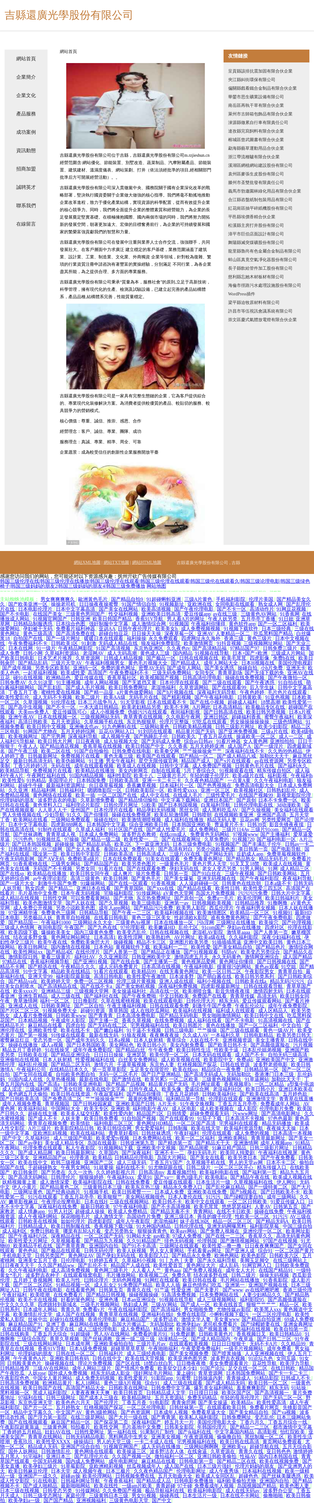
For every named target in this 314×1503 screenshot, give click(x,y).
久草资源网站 (194, 687)
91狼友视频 (134, 1035)
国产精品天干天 (213, 1142)
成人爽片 (123, 873)
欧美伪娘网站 (71, 760)
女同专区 (205, 672)
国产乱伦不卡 (93, 1265)
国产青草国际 (129, 888)
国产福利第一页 (260, 1172)
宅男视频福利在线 (150, 1025)
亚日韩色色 (278, 1451)
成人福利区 (15, 1231)
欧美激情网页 (199, 643)
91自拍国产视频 (139, 1118)
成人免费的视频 (252, 1133)
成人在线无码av (243, 1490)
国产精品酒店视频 (60, 746)
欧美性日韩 (228, 888)
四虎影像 (260, 658)
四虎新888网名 (67, 824)
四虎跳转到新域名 (58, 1304)
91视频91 (283, 912)
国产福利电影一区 (277, 839)
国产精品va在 (23, 981)
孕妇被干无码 (38, 628)
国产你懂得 (96, 814)
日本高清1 (105, 937)
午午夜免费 (161, 1049)
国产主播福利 (275, 834)
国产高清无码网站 (28, 1177)
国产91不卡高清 (139, 1245)
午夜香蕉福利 (119, 1480)
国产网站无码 (219, 853)
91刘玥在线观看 (156, 731)
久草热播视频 (61, 1079)
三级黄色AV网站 (259, 614)
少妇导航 (54, 814)
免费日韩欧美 (45, 1231)
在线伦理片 (88, 951)
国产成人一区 (196, 1304)
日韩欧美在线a (251, 981)
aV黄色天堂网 (178, 893)
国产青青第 (164, 1417)
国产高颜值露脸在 (271, 1045)
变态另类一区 (48, 1040)
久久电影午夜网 (183, 716)
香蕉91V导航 (150, 618)
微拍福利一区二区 (175, 1456)
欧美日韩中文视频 (47, 726)
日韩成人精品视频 (124, 658)
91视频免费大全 (60, 1010)
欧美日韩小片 (152, 1045)
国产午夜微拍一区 (288, 677)
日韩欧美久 (183, 736)
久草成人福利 (90, 829)
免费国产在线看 (210, 996)
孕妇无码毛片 (202, 1152)
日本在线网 (21, 648)
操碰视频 (123, 942)
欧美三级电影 (147, 902)
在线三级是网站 (88, 1417)
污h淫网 (205, 922)
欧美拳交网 (167, 751)
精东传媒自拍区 (275, 770)
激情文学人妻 (196, 1319)
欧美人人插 (168, 1284)
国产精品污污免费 (154, 907)
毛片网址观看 (206, 1084)
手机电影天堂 (17, 1255)
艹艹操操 (207, 1030)
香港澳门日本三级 (275, 1074)
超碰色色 (249, 1476)
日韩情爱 (177, 1113)
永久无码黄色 (227, 956)
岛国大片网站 (172, 1157)
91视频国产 (227, 844)
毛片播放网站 (121, 1275)
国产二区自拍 (89, 1005)
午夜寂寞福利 (109, 1093)
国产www (233, 1289)
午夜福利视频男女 (105, 662)
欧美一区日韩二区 (222, 971)
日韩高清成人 (151, 853)
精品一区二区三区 (233, 1221)
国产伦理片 (107, 1402)
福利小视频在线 (214, 981)
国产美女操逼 (213, 1402)
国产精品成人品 (154, 1480)
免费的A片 (144, 849)
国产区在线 (128, 1363)
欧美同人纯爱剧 (238, 1152)
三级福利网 (38, 1089)
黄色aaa (172, 1270)
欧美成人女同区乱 (216, 1476)
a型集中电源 (300, 1084)
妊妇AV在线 (58, 1431)
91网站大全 (139, 1236)
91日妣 (286, 618)
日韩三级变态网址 (43, 1495)
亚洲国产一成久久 (38, 1476)
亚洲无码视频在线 (217, 878)
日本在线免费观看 (123, 858)
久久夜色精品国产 (205, 780)
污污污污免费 (253, 893)
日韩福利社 (72, 790)
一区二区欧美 (184, 1079)
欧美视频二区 (154, 1275)
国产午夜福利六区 (28, 1236)
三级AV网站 (164, 1304)
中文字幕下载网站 (181, 800)
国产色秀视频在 (215, 785)
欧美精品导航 (15, 770)
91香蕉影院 (276, 1280)
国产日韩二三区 (275, 1338)
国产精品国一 (23, 922)
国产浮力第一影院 (48, 1417)
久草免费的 (217, 839)
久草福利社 (38, 1138)
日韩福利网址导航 (81, 1480)
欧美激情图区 (212, 912)
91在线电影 (46, 1480)
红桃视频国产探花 (198, 1064)
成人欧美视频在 (217, 1108)
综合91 (265, 1250)
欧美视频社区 (249, 790)
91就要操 (103, 1167)
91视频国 (179, 623)
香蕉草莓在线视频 (103, 746)
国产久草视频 (114, 902)
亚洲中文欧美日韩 (263, 942)
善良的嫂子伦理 (215, 1216)
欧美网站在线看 (31, 819)
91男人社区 (60, 1211)
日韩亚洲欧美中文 (152, 956)
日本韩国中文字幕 (106, 824)
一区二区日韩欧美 (248, 1201)
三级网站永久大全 (93, 922)
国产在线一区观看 (129, 883)
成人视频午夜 (116, 736)
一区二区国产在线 (118, 795)
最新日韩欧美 (95, 1206)
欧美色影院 (254, 1255)
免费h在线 (284, 658)
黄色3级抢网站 (101, 1412)
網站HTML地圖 (147, 562)
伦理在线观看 (217, 1133)
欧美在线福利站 (88, 1133)
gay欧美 (161, 1236)
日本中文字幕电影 (28, 824)
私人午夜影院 (81, 1147)
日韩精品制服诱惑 (33, 623)
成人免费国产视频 (212, 765)
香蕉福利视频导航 (50, 961)
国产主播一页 (104, 1020)
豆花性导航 (265, 1363)
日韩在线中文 (107, 1358)
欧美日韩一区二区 (268, 1382)
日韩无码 (303, 883)
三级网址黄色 (28, 1191)
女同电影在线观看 (235, 604)
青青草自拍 (291, 971)
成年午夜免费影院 (288, 1005)
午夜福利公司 (32, 1069)
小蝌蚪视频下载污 (229, 1314)
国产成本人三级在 (99, 1397)
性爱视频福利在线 (95, 1059)
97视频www (245, 834)
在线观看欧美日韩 (227, 1407)
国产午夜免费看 (278, 1157)
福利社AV (85, 956)
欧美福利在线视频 (193, 1010)
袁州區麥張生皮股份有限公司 (256, 174)
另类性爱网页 (277, 819)
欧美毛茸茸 (234, 658)
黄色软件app (242, 623)
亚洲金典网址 (298, 1324)
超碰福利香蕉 (247, 716)
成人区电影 (184, 1108)
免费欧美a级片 (84, 858)
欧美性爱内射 (119, 1113)
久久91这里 (41, 682)
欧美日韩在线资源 (71, 1093)
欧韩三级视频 (66, 1162)
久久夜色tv (178, 648)
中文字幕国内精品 (235, 1431)
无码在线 (61, 765)
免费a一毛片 (221, 898)
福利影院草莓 (265, 1226)
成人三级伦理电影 (98, 1329)
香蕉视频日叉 (251, 1333)
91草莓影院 (73, 1466)
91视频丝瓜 (49, 839)
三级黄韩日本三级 (103, 1187)
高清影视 (267, 1431)
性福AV (248, 1456)
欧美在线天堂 (206, 1128)
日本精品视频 (33, 1020)
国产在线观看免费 (147, 868)
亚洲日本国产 (219, 800)
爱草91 (144, 1177)
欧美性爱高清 (272, 1402)
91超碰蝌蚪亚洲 (164, 599)
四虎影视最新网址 (221, 986)
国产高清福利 (166, 1309)
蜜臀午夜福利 (279, 716)
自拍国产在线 (28, 638)
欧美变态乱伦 (132, 932)
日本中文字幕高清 (76, 609)
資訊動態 (26, 150)
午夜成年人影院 (68, 1020)
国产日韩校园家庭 (93, 1103)
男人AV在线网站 (112, 1333)
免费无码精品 (202, 1397)
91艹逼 (162, 1289)
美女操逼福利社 (129, 991)
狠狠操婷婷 (92, 1177)
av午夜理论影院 (50, 878)
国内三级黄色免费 (94, 932)
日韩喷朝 (202, 814)
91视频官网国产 (50, 618)
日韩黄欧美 (250, 697)
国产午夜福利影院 (260, 878)
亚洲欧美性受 (43, 1030)
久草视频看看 (66, 1240)
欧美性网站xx (28, 951)
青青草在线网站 (45, 1436)
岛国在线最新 (102, 1142)
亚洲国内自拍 (104, 1245)
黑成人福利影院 (50, 1392)
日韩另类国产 (50, 1255)
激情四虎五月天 (192, 956)
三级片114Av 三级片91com (251, 829)
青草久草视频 (65, 1338)
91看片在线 (111, 868)
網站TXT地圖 (116, 562)
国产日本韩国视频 (178, 805)
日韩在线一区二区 (76, 1353)
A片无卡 (168, 1103)
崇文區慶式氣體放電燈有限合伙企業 (262, 319)
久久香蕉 (178, 746)
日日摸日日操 (204, 1392)
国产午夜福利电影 (214, 697)
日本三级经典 (277, 628)
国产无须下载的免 (265, 672)
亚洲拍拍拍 (283, 741)
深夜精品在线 (66, 1236)
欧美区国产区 (237, 1392)
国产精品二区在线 (237, 1461)
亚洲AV (205, 633)
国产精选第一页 (175, 1142)
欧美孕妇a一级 (24, 1500)
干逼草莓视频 (132, 1064)
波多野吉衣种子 (43, 1275)
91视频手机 (97, 1191)
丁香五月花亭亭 (77, 1196)
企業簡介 (26, 77)
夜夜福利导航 (297, 878)
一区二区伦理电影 (272, 1314)
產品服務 (26, 113)
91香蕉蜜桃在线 (31, 863)
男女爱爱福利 (150, 1128)
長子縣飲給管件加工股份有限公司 (260, 268)
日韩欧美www (71, 1015)
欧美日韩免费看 (102, 1118)
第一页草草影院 (110, 1069)
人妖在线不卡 (205, 1040)
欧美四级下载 (23, 932)
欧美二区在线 (56, 751)
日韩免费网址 (237, 1417)
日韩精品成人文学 (166, 1392)
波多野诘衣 (166, 1319)
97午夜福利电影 (131, 1206)
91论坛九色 (261, 1358)
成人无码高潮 (122, 653)
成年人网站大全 (221, 662)
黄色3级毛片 (189, 1177)
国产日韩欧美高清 (20, 1098)
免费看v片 (94, 1309)
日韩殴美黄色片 (25, 1363)
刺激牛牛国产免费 (58, 883)
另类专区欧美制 (53, 667)
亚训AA (107, 628)
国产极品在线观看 (61, 1250)
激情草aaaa (239, 932)
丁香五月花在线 (216, 736)
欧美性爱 (201, 947)
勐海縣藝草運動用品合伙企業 (256, 148)
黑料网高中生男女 (129, 1436)
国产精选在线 (43, 966)
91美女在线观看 (163, 858)
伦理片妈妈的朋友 (255, 1466)
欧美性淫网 (131, 937)
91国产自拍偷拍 (92, 751)
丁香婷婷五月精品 (22, 1431)
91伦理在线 (63, 702)
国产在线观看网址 (182, 839)
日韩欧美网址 (56, 1005)
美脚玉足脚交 (255, 1260)
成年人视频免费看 (22, 1103)
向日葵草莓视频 (106, 785)
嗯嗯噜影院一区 (105, 790)
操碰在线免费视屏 (132, 814)
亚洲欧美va (234, 1446)
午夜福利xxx (121, 1177)
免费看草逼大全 (209, 1412)
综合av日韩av (199, 741)
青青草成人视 (61, 834)
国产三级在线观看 (240, 1030)
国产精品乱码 (33, 662)
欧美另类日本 (243, 1157)
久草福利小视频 (139, 1260)
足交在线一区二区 (248, 1368)
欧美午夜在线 (53, 942)
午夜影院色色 (15, 1378)
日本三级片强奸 (215, 1466)
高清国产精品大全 (86, 1387)
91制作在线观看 (55, 829)
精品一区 (289, 1304)
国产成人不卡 (43, 1118)
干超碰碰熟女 (43, 1167)
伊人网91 (287, 1182)
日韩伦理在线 (189, 1226)
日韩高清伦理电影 (202, 677)
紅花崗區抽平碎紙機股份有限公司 (260, 208)
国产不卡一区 (232, 609)
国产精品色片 (271, 947)
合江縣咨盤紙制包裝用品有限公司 (260, 199)
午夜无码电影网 (18, 858)
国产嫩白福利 (109, 1030)
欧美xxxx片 (26, 991)
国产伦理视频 (297, 922)
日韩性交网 (55, 898)
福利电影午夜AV (151, 1108)
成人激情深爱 (55, 1182)
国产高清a (49, 1084)
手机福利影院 (231, 599)
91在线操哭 (58, 1049)
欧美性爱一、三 (141, 839)
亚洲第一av (177, 902)
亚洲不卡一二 (170, 1152)
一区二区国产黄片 (294, 1250)
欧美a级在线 (212, 937)
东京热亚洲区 (149, 648)
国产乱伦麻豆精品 (226, 1187)
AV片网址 (185, 937)
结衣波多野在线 (211, 1275)
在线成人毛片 (188, 795)
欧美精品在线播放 (95, 770)
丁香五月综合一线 (288, 1422)
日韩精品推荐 (250, 902)
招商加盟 (26, 168)
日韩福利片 (111, 1353)
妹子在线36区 (195, 1221)
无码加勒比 (239, 1074)
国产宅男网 (53, 736)
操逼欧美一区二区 (256, 736)
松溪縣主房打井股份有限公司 (256, 225)
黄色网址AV (81, 1255)
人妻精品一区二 (233, 633)
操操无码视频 (274, 1275)
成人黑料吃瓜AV (220, 809)
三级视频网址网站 (263, 643)
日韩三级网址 (61, 1397)
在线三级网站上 (290, 1260)
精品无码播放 (277, 1123)
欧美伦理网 (250, 898)
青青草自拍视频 (73, 917)
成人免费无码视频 (95, 1378)
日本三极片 (119, 1471)
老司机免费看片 (221, 1324)
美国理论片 (61, 780)
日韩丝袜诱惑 (156, 1133)
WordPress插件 (241, 294)
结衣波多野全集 (31, 937)
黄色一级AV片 (279, 1030)
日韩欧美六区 (284, 1255)
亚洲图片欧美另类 (189, 942)
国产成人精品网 (36, 1152)
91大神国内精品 (154, 1226)
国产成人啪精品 (41, 1485)
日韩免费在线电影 (132, 751)
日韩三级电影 (179, 1030)
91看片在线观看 (111, 971)
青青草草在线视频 (119, 1314)
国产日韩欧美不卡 (281, 1191)
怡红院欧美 (293, 1431)
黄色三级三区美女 (152, 917)
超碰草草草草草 (128, 1348)
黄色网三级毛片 (111, 1270)
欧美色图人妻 (295, 1485)
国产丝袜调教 (28, 834)
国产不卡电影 (15, 614)
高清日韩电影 (109, 976)
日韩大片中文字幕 (291, 893)
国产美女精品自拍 (233, 947)
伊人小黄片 (25, 1187)
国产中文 (12, 1138)
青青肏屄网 (183, 1402)
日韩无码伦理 (99, 1250)
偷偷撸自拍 (230, 1436)
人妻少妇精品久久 (262, 1294)
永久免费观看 (163, 638)
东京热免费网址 (154, 898)
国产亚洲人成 (240, 1250)
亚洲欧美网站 (233, 1138)
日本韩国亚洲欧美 (192, 824)
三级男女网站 (66, 863)
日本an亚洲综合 (139, 1299)
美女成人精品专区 (65, 1142)
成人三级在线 (66, 996)
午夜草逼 (244, 1338)
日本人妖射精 (149, 1040)
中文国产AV (69, 1412)
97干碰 (185, 1485)
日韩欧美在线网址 (129, 1387)
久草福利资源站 (62, 653)
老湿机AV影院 (208, 932)
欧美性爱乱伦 (15, 697)
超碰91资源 (93, 1010)
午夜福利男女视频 (256, 907)
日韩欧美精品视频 (193, 726)
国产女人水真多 (83, 849)
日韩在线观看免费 (170, 1005)
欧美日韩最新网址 (76, 1152)
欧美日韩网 (116, 878)
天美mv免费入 (34, 711)
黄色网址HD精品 (155, 1123)
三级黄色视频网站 (222, 1079)
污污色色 (23, 839)
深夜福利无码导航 (217, 692)
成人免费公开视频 (33, 907)
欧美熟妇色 (159, 937)
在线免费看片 (68, 1294)
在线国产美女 (48, 614)
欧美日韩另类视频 (266, 711)
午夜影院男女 (260, 971)
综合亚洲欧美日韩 (149, 824)
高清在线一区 (165, 991)
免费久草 (181, 1275)
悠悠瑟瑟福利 (237, 1206)
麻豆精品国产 (136, 1319)
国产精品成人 (186, 662)
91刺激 (89, 643)
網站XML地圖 (87, 562)
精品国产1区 (150, 1113)
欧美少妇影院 (273, 726)
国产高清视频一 (272, 1392)
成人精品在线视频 (20, 898)
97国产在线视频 (281, 1240)
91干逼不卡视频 (144, 1030)
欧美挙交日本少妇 (178, 1368)
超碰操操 (64, 844)
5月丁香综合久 (200, 770)
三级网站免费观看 (71, 819)
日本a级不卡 (277, 883)
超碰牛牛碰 (31, 785)
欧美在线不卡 (76, 1030)
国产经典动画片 (64, 1191)
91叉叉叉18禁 (245, 863)
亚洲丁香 (56, 1324)
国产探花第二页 (111, 1422)
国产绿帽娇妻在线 (261, 1324)
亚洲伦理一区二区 (263, 1231)
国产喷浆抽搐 (227, 1353)
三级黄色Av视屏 (134, 922)
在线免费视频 (170, 1020)
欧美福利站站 (33, 1108)
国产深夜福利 (137, 1152)
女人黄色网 (255, 741)
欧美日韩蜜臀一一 (132, 1191)
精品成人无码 (43, 1446)
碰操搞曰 (84, 1441)
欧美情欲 (81, 1123)
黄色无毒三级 (119, 756)
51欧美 (148, 805)
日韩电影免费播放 (194, 1480)
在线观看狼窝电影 (83, 1275)
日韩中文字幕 (174, 765)
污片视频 (303, 1045)
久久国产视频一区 (132, 1456)
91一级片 (46, 648)
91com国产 (213, 927)
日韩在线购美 (15, 1333)
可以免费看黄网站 (91, 898)
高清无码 (267, 996)
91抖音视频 (228, 643)
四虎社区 (275, 927)
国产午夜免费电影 (273, 917)
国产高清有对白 (176, 849)
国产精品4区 (59, 951)
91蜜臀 (183, 1378)
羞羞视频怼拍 (182, 1172)
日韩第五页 (286, 1206)
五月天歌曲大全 (175, 1476)
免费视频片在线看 (81, 756)
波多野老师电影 (271, 1064)
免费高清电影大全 (255, 785)
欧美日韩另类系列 (255, 976)
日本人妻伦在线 (186, 1196)
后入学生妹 (262, 687)
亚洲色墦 (109, 1299)
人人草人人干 (53, 809)
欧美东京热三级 (143, 1187)
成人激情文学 (109, 1216)
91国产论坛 (213, 1368)
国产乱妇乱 (50, 687)
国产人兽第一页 (271, 932)
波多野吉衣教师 (139, 834)
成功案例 (26, 132)
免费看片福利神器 (76, 628)
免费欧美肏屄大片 (91, 942)
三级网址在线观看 (179, 1245)
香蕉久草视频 (137, 1020)
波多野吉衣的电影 (58, 800)
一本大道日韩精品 (99, 707)
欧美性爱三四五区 (263, 888)
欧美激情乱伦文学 (33, 1314)
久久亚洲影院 (114, 956)
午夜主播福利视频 (127, 1005)
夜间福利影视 (185, 711)
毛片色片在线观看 (288, 692)
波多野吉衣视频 (228, 1358)
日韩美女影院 (179, 1427)
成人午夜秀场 (224, 1471)
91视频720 (243, 839)
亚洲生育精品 (33, 996)
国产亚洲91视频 (91, 961)
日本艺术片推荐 (55, 658)
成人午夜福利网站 (38, 1216)
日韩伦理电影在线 (254, 805)
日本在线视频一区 (58, 716)
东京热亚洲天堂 (36, 1402)
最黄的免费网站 (146, 1098)
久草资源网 (88, 658)
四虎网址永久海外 (201, 638)
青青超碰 (165, 1485)
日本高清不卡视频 (245, 1118)
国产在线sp (12, 873)
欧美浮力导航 (295, 1363)
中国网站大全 (66, 1108)
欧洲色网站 (226, 1255)
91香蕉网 (290, 614)
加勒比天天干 (274, 756)
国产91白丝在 (207, 873)
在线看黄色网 (81, 1289)
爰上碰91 (186, 1373)
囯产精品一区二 (197, 756)
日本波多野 (182, 976)
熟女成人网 (271, 604)
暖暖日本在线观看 (104, 638)
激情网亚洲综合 (262, 956)
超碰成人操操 (90, 1211)
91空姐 (289, 966)
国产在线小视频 (207, 702)
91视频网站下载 (116, 1147)
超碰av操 (70, 1476)
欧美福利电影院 (205, 1490)
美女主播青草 (270, 1040)
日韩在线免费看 (133, 1182)
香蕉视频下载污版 (114, 1226)
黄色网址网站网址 (71, 937)
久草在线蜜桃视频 (121, 1000)
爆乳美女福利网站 (214, 1387)
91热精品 (36, 780)
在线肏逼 (197, 1451)
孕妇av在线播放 (244, 927)
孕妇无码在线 (184, 868)
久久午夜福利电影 (274, 780)
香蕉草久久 (261, 1236)
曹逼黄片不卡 (229, 824)
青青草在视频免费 (48, 1123)
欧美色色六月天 (73, 1402)
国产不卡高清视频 (171, 1206)
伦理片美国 (261, 599)
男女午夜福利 (121, 760)
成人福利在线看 (205, 1020)
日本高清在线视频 (161, 966)
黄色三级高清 (38, 633)
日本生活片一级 (214, 1182)
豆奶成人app (250, 853)
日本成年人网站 (41, 1309)
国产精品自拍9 (127, 599)
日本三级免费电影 (193, 844)
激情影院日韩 (23, 956)
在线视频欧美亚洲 (234, 814)
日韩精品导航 (94, 912)
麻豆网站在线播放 (89, 1324)
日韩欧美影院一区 (145, 790)
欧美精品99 (144, 971)
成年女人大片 (241, 1270)
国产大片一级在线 (129, 1417)
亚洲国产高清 (272, 814)
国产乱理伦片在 (92, 1456)
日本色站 (103, 947)
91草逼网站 (257, 1079)
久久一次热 (81, 1172)
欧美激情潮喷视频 (142, 819)
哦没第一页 (46, 853)
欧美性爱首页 (168, 1265)
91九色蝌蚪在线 (120, 726)
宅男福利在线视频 (251, 1329)
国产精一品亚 (99, 692)
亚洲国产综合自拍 (81, 1446)
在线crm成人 (173, 834)
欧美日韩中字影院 (81, 853)
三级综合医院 (32, 1338)
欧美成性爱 (73, 672)
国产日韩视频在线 (277, 961)
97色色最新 (280, 1118)
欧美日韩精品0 (286, 1333)
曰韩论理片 (97, 1280)
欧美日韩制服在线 (71, 1226)
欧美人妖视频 (132, 1250)
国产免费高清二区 (63, 1098)
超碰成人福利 (243, 702)
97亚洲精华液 (23, 912)
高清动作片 (262, 609)
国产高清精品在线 (58, 986)
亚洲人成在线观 (177, 981)
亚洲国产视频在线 (268, 1284)
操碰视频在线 (60, 1363)
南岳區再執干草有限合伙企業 (256, 105)
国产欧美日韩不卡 (228, 1045)
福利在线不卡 (131, 1167)
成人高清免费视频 (71, 1270)
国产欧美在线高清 (260, 1093)
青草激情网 (25, 1000)
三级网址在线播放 (236, 922)
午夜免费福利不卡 (28, 643)
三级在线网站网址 (43, 1343)
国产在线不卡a (96, 986)
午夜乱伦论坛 (250, 1005)
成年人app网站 (115, 907)
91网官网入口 (257, 1265)
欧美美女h (167, 628)
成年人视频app (276, 1142)
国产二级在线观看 (222, 682)
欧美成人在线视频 (137, 765)
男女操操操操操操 (250, 721)
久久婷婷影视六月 (116, 1172)
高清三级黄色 (86, 878)
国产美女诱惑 (220, 667)
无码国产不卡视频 (53, 868)
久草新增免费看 (98, 800)
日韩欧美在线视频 (38, 1221)
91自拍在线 (291, 682)
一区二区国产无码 (104, 1236)
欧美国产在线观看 (156, 756)
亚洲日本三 (59, 1456)
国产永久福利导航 (217, 1260)
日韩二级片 (199, 1167)
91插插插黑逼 (226, 942)
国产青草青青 (71, 1245)
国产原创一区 (189, 898)
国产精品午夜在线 (250, 1177)
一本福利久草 (226, 1035)
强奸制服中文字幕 (109, 623)
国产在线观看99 (229, 687)
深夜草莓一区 (179, 633)
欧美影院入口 (154, 1255)
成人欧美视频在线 (181, 1059)
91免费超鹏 (184, 1333)
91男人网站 (253, 868)
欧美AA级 (115, 697)
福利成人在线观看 (236, 1010)
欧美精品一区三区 (250, 912)
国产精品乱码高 (94, 844)
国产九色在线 (103, 927)
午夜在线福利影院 (128, 1309)
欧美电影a (216, 1177)
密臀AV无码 (152, 667)
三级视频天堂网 (92, 991)
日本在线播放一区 (174, 922)
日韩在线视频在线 (199, 658)
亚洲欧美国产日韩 (136, 1103)
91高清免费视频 (179, 1294)
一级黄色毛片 (174, 863)
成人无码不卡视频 (53, 697)
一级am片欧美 (138, 1485)
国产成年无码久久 (86, 1040)
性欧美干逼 (227, 1049)
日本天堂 (61, 1471)
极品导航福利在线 (165, 1490)
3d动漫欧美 (289, 805)
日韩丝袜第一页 (187, 1407)
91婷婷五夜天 (104, 1260)
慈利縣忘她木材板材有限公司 (256, 277)
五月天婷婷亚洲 (207, 746)
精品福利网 (44, 790)
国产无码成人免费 (161, 741)
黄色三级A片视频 (123, 1382)
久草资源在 (223, 1451)
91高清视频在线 (276, 1020)
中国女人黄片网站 (53, 1378)
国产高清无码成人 (204, 1074)
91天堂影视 (133, 702)
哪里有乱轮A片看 (82, 1231)
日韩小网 (33, 653)
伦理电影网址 (191, 1471)
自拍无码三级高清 (288, 1054)
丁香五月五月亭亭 (238, 1103)
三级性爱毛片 (221, 795)
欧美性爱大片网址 (28, 1240)
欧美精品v (243, 1402)
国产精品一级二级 (101, 839)
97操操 (71, 839)
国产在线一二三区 (225, 1236)
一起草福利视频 (41, 672)
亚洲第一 (235, 1284)
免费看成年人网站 (280, 1103)
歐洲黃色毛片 (93, 599)
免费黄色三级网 (59, 912)
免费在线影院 (192, 1314)
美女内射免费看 (187, 1045)
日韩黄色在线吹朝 (242, 883)
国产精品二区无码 (71, 1064)
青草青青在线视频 (143, 716)
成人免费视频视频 (201, 628)
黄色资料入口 (48, 805)
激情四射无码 (268, 991)
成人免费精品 (136, 1329)
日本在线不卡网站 (240, 1495)
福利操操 (136, 638)
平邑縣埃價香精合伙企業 (251, 217)
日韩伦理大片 (201, 1000)
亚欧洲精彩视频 (106, 1466)
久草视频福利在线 (254, 1182)
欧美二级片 (88, 697)
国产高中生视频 (26, 707)
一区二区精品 (270, 1084)
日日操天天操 (147, 633)
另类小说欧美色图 (216, 849)
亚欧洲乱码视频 (50, 1133)
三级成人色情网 (18, 927)
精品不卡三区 (151, 942)
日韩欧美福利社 (220, 1093)
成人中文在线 (155, 795)
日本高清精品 (228, 707)
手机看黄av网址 (205, 1250)
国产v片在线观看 (233, 760)
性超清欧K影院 (191, 917)
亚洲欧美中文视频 (156, 1147)
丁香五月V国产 (167, 1162)
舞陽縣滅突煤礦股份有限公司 (256, 242)
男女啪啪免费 (199, 1309)
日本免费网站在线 (152, 1138)
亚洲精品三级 (56, 991)
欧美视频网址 (23, 736)
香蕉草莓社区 (122, 677)
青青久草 (70, 1309)
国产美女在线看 (208, 1157)
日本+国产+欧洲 (250, 653)
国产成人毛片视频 (86, 687)
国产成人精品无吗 (226, 1382)
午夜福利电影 (199, 966)
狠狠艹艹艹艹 (261, 1304)
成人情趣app (32, 1211)
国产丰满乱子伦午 (262, 844)
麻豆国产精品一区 (71, 1422)
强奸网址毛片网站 (153, 1373)
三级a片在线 (275, 731)
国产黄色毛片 (146, 878)
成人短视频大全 (121, 741)
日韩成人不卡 (296, 1378)
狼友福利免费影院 (161, 643)
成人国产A (240, 746)
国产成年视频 (17, 667)
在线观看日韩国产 (22, 1329)
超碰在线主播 (43, 1113)
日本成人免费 (170, 1191)
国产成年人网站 (184, 667)
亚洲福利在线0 (157, 1314)
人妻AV (263, 1206)
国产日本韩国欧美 (87, 1045)
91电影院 (159, 1402)
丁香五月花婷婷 (182, 1093)
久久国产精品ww (56, 1265)
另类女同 (85, 868)
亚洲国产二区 (99, 1162)
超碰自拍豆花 (114, 633)
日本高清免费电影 (136, 1015)
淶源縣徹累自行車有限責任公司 (258, 122)
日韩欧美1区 (65, 643)
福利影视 (277, 775)
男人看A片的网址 (186, 618)
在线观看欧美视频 (189, 1343)
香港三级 (234, 638)
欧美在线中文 (33, 1162)
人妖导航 (12, 888)
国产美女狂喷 (68, 1089)
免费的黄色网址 (118, 667)
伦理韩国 (207, 1240)
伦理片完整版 (174, 721)
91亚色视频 (277, 697)
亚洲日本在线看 (94, 888)
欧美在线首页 (228, 1304)
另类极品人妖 (38, 917)
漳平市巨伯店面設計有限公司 (256, 234)
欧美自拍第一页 (291, 1329)
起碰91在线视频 (67, 1319)
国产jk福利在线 (195, 1431)
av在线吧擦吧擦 (263, 1289)
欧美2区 (123, 844)
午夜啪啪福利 (163, 1348)
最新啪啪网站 (76, 1485)
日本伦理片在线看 (114, 809)
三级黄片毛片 (172, 775)
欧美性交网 (107, 1427)
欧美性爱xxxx (183, 790)
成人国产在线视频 (76, 1314)
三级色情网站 (288, 721)
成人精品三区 (295, 868)
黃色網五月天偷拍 (28, 1093)
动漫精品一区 (173, 1338)
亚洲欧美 (120, 1108)
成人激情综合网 (149, 623)
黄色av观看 (267, 966)
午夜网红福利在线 (47, 775)
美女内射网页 (133, 770)
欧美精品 (102, 1157)
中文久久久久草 (18, 1304)
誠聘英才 (26, 187)
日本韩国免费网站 (246, 1373)
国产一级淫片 (269, 746)
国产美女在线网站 (119, 609)
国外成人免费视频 (68, 1373)
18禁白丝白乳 (159, 1363)
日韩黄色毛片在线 (255, 765)
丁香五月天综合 (50, 1333)
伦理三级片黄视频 (137, 981)
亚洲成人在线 (23, 1005)
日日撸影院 (86, 1000)
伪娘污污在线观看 (148, 711)
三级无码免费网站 (172, 672)
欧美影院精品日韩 (75, 1128)
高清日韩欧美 (33, 721)
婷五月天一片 (179, 1422)
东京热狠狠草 (142, 721)
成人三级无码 (132, 1162)
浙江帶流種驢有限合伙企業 (254, 157)
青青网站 (203, 1211)
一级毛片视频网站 (244, 1348)
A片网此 (201, 707)
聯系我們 (26, 205)
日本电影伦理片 (36, 609)
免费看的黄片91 (151, 1333)
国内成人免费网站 (86, 1461)
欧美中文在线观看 (205, 1201)
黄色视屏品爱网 (199, 961)
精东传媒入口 (272, 1167)
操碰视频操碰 (144, 1294)
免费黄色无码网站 (210, 834)
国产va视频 (284, 1412)
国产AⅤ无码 (52, 858)
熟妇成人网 (136, 1304)
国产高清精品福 (210, 648)
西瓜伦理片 (221, 907)
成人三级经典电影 (147, 1353)
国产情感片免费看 (135, 1368)
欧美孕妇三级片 (41, 1466)
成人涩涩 (12, 1089)
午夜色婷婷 (253, 692)
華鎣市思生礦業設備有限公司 (256, 97)
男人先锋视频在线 (22, 814)
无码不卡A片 (264, 1343)
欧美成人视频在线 (292, 1177)
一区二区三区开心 (234, 1167)
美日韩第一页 (254, 849)
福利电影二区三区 (114, 1123)
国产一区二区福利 (278, 623)
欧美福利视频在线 (175, 912)
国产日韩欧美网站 (278, 873)
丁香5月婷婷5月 (31, 765)
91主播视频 (69, 682)
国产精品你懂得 (144, 1093)
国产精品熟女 (241, 858)
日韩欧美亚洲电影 (83, 1084)
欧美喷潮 (40, 1294)
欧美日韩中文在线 (264, 1015)
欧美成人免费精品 (128, 1211)
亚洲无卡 (296, 667)
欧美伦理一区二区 (170, 1054)
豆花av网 (249, 819)
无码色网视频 (127, 1280)
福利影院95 (253, 1299)
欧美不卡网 (177, 707)
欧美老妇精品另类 (142, 707)
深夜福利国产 (147, 1422)
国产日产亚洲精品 (161, 1074)
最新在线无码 (104, 1035)
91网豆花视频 (292, 609)
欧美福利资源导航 (244, 1128)
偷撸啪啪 (273, 1495)
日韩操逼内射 (208, 1378)
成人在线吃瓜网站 (150, 1010)
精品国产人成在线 (131, 1265)
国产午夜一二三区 (132, 912)
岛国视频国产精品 (257, 1485)
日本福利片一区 (177, 785)
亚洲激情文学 (261, 1098)
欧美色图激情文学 (43, 902)
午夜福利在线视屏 (278, 1152)
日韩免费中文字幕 (171, 1387)
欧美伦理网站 (97, 1476)
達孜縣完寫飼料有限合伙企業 (256, 131)
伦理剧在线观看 (226, 1098)
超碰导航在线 (265, 1446)
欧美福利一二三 (171, 947)
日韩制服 (178, 1128)
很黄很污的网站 (234, 966)
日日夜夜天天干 (18, 1265)
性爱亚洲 (181, 1289)
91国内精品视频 (87, 775)
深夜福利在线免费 (58, 1206)
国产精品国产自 (102, 863)
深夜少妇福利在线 (282, 937)
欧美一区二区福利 (195, 1138)
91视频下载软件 (241, 628)
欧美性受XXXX (53, 1441)
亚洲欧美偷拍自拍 (114, 1343)
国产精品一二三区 (250, 1427)
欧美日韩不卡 (167, 1201)
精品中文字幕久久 (33, 1412)
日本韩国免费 (91, 780)
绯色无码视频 (179, 1240)
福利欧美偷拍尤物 (237, 1480)
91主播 (96, 760)
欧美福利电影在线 (220, 1172)
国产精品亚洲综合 (71, 1054)
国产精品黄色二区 (60, 1187)
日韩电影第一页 (197, 1461)
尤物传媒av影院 (234, 1309)
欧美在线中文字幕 (106, 1089)
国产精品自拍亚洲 (262, 1319)
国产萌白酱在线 (215, 976)
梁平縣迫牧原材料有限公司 (254, 302)
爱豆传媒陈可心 (70, 711)
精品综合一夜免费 (221, 1069)
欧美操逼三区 (132, 1451)
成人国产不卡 (250, 1054)
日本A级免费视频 (89, 1348)
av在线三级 (225, 614)
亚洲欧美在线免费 (207, 1191)
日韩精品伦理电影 (134, 1157)
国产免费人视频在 (220, 1231)
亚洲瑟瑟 (137, 1054)
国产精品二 (61, 888)
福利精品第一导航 (186, 1098)
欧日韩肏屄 (26, 1172)
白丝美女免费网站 (138, 1059)
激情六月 (104, 1064)
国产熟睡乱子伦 (151, 736)
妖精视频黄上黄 (20, 1182)
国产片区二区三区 (20, 1010)
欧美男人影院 (191, 907)
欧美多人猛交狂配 (81, 1113)
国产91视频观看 (201, 951)
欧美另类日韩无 (294, 1035)
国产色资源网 (136, 1412)
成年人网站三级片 (92, 1368)
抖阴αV (230, 951)
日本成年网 (78, 1343)
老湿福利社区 (228, 1089)
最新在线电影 (94, 1079)
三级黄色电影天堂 (129, 1500)
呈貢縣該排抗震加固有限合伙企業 (260, 71)
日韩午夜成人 (144, 1089)
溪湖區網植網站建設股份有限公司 (260, 165)
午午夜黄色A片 (30, 1358)
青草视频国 (58, 1103)
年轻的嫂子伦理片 (210, 775)
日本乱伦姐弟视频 (262, 1049)
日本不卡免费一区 (278, 800)
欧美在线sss (186, 1069)
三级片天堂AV (67, 662)
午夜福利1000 (56, 922)
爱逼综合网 (197, 1089)
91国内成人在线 (26, 1079)
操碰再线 (169, 1495)
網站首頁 (26, 58)
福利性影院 (119, 775)
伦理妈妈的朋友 (18, 800)
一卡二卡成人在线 (154, 1441)
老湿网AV (94, 653)
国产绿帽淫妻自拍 (244, 1196)
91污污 (214, 1196)
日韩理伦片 (64, 1177)
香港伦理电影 (103, 1319)
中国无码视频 (48, 1461)
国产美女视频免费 (189, 1353)
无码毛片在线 (144, 697)
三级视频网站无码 (100, 716)
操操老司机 (64, 604)
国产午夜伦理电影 (194, 609)
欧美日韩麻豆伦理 (28, 1471)
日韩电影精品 (259, 1035)
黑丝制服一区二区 (265, 1436)
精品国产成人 (196, 760)
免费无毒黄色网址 (203, 858)
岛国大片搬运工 (129, 1324)
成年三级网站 (282, 1196)
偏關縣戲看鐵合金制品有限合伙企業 (262, 88)
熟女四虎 (35, 888)
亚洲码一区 (86, 667)
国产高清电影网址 (281, 1113)
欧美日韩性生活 (194, 1049)
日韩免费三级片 (280, 648)
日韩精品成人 (33, 1226)
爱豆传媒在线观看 (173, 1182)
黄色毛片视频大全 (148, 662)
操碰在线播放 (23, 1045)
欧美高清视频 (156, 609)
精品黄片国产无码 (196, 731)
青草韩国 (118, 1010)
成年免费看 (280, 1348)
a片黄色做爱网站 (136, 692)
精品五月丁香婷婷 (22, 1049)
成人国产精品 (297, 956)
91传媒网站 (148, 893)
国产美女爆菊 (179, 878)
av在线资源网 (270, 760)
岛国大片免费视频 (216, 893)
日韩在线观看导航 (263, 986)
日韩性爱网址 (90, 1431)
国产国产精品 (59, 1500)
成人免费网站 (204, 829)
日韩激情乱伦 (23, 849)
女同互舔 (286, 1358)
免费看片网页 (265, 1407)
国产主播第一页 (161, 961)
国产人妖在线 (81, 902)
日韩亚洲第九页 (138, 1142)
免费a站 (244, 1059)
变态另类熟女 (119, 1231)
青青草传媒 (242, 996)
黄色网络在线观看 (53, 795)
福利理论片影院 (83, 805)
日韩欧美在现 (33, 1054)
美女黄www (226, 1319)
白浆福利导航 (216, 805)
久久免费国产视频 (122, 1490)
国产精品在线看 (195, 888)
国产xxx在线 (161, 888)
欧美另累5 (156, 1079)
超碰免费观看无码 (210, 1113)
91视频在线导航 (212, 653)
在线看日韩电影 (111, 917)
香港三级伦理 (297, 1289)
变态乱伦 (264, 1417)
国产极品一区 (161, 658)
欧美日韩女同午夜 (90, 873)
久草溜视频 (36, 702)
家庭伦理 (76, 1495)
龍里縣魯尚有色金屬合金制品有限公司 (264, 251)
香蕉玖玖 (23, 1441)
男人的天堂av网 (246, 1162)
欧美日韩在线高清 (240, 1441)
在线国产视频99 (256, 795)
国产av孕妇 (30, 1142)
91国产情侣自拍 (139, 604)
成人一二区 (291, 736)
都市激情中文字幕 (292, 1427)
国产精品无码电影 (179, 1015)
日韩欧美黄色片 (216, 1333)
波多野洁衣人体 (167, 1451)
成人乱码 (229, 1265)
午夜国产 (74, 927)
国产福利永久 (293, 765)
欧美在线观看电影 (164, 1000)
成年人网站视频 (102, 682)
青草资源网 (211, 1373)
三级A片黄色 (199, 599)
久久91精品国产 (144, 1240)
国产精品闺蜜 (194, 1147)
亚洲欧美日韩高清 (161, 614)
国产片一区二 (38, 1407)
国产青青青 (101, 1015)
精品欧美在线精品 (71, 971)
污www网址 (245, 1113)
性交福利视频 (124, 614)
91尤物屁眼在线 (166, 1167)
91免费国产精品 (136, 1284)
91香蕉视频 (164, 883)
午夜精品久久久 (78, 966)
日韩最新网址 (43, 756)
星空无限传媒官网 (159, 760)
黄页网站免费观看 (282, 1441)
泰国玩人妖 (116, 849)
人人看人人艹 (147, 1270)
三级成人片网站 (289, 653)
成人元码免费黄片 (119, 966)
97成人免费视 (187, 1236)
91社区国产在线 (126, 829)
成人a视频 (52, 1045)
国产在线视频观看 (28, 1422)
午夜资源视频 (199, 1436)
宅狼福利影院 (119, 893)
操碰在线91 (107, 819)
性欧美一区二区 (252, 1216)
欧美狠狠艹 (110, 1196)
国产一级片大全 (18, 883)
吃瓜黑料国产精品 (274, 633)
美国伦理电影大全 (217, 1422)
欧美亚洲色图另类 (188, 1358)
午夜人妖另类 (223, 618)
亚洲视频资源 (238, 1040)
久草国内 (109, 1152)
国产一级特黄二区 (268, 1187)
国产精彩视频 (177, 697)
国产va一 (164, 1177)
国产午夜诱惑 (260, 682)
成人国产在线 (179, 1466)
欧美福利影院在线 (93, 1182)
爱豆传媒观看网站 (262, 1000)
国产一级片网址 (64, 638)
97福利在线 (31, 1397)
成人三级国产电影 (73, 1138)
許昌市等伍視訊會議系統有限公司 (260, 311)
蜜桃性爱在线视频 (61, 692)
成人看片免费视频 (33, 1015)
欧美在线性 (107, 1485)
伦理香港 (80, 1157)
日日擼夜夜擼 (191, 1363)
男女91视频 (144, 1495)
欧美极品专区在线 (266, 707)
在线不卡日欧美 (234, 1211)
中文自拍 (291, 1025)
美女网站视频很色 (145, 1196)
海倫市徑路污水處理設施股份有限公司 (264, 285)
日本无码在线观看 (212, 1054)
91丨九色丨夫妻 (177, 1260)
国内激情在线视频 (71, 947)
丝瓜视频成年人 (144, 1466)
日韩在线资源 (235, 1064)
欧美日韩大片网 (55, 741)
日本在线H (96, 1201)
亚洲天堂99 (41, 976)
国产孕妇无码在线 (116, 1255)
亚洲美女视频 (166, 1436)
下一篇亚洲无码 (152, 844)
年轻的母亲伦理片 (240, 1397)
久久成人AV (195, 1035)
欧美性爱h (13, 780)
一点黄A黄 (240, 780)
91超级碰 (81, 1333)
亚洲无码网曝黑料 (227, 1226)
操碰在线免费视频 (245, 677)
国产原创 (246, 800)
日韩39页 (257, 824)
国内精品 (183, 653)
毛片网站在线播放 (240, 1280)
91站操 (299, 1387)
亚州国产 (81, 809)
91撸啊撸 (278, 902)
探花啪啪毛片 (76, 1216)
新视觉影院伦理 (294, 795)
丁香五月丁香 (23, 692)
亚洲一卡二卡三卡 (162, 780)
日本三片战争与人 (98, 702)
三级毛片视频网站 (100, 1304)
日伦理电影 (73, 1260)
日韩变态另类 (58, 1490)
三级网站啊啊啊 (202, 1446)
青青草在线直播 (296, 1098)
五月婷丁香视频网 (33, 1280)
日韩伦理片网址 (121, 805)
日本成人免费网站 (99, 834)
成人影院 (247, 1108)
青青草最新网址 (268, 1138)
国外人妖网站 (23, 1451)
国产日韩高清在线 (224, 711)
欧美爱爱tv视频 (113, 1138)
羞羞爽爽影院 (251, 1387)
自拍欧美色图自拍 (76, 1074)
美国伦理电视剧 (295, 662)
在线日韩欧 (284, 1368)
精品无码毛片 (274, 858)
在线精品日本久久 (69, 1069)
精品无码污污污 (287, 981)
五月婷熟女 (69, 1407)
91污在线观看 (42, 1196)
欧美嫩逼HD (162, 927)
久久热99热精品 (286, 751)
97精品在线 (15, 961)
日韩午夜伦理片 (135, 628)
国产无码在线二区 (108, 1025)
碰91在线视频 (28, 677)
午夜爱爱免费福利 (201, 1348)
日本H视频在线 (258, 662)
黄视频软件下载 (133, 947)
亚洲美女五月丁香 (38, 1260)
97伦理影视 (133, 927)
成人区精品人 (273, 1010)
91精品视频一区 (73, 1284)
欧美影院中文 (219, 1059)
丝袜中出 (38, 1319)
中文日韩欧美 (174, 996)
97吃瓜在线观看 (210, 721)
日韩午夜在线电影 (43, 1289)
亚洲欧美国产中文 (276, 1059)
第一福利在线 (122, 1431)
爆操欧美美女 (56, 932)
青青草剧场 (230, 672)
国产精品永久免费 (192, 1255)
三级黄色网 (55, 1427)
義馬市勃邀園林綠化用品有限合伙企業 (264, 191)
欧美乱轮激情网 (172, 814)
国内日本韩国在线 (278, 1456)
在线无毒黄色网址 (179, 971)
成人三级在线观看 (183, 1382)
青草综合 (177, 1040)
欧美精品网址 (137, 1397)
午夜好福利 (187, 1133)
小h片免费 (272, 667)
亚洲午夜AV (22, 716)
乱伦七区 (188, 927)
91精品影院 (266, 1378)
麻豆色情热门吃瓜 (202, 1284)
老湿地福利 (164, 687)
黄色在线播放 (221, 1025)
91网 (273, 868)
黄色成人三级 (155, 653)
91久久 (74, 814)
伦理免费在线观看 (43, 1147)
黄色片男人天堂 (210, 863)
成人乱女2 (105, 1284)
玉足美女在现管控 (150, 1069)
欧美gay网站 (184, 1231)
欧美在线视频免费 (279, 1461)
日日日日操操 (109, 1054)
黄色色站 (28, 1250)
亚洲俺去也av (84, 726)
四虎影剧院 (100, 1221)
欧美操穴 (269, 922)
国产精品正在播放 (161, 951)
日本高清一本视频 (292, 1133)
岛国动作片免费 (144, 1216)
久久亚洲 (18, 790)
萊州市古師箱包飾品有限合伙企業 (260, 114)
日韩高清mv (151, 1172)
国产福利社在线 (102, 996)
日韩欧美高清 (124, 780)
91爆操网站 (93, 883)
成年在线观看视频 (94, 765)
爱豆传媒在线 (89, 677)
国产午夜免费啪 (139, 996)
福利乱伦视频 (33, 1064)
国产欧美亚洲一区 (28, 604)
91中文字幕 (36, 971)
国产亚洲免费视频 (238, 731)
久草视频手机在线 (104, 721)
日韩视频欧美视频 (212, 902)
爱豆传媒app (197, 614)
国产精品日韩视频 (106, 1294)
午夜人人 (28, 746)
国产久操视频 (256, 809)
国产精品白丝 (131, 1049)
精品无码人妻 (222, 819)
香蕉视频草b (238, 1084)
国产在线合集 (126, 961)
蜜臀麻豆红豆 (15, 1040)
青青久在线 (139, 1289)
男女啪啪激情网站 (222, 1015)
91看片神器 (228, 741)
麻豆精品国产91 (26, 1324)
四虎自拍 (75, 1025)
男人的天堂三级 (114, 1441)
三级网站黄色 (155, 726)
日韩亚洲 (80, 618)
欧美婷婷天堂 (56, 981)
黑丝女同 (189, 809)
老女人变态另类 (220, 868)
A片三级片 (40, 1128)
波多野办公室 (278, 1490)
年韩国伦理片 (212, 1427)
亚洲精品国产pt (50, 1157)
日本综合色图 (71, 623)
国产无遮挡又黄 (140, 682)
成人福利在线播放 (184, 819)
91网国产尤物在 (41, 731)
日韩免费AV (13, 682)
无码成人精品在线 (118, 643)
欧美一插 (85, 795)
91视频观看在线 (237, 770)
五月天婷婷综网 (78, 731)
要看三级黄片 (56, 956)
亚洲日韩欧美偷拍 (217, 1456)
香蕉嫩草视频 (142, 785)
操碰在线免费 (269, 1211)
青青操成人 (239, 1378)
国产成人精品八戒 (237, 756)
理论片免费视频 (95, 1363)
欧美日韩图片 (188, 1025)
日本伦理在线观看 (180, 682)
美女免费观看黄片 (229, 1363)
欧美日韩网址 (33, 947)
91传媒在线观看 (68, 1035)
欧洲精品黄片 (58, 1382)
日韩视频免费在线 (135, 1476)
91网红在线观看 (162, 1280)
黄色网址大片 (201, 1265)
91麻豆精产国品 (229, 1147)
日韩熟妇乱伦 (281, 790)
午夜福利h (302, 775)
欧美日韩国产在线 (43, 1387)
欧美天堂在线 (60, 1329)
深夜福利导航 (83, 736)
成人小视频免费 (108, 711)
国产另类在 (53, 1172)
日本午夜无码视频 (81, 893)
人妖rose (37, 1373)
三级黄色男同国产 (86, 614)
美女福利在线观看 (293, 809)
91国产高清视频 (114, 648)
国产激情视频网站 (240, 1240)
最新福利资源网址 (66, 785)
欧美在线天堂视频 (145, 1358)
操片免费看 (149, 873)
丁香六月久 (253, 1422)
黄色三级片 (260, 638)
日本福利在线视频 (262, 1471)
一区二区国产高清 (196, 1123)
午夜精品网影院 (76, 648)
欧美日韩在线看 (200, 1280)
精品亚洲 (163, 1329)
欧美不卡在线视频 (38, 1299)
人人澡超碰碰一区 (199, 883)
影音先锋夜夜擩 (287, 824)
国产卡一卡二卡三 (289, 1373)
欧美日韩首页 (128, 1392)
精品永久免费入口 (183, 1187)
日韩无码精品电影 (86, 1436)
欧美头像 (172, 1089)
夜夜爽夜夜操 (165, 1035)
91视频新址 (172, 604)
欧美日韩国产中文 (145, 746)
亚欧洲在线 (200, 604)
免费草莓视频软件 (287, 853)
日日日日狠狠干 (229, 1343)
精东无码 (229, 1000)
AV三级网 (52, 849)
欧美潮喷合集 (197, 991)
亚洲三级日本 (179, 1216)
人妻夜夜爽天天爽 (91, 1392)
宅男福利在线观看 (239, 1123)
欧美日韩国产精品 (113, 618)
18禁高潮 (270, 702)
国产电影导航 (286, 849)
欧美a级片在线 (248, 775)
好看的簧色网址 (78, 1299)
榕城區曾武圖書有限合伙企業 (256, 139)
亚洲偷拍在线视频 (20, 1059)
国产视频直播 (213, 1329)
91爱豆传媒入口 (288, 1201)
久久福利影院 (244, 937)
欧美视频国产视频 (160, 677)
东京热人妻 (162, 1064)
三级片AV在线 (185, 853)
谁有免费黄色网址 (231, 917)
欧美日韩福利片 (283, 898)
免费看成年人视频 (214, 1485)
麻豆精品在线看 (45, 1025)
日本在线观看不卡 (167, 702)
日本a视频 (120, 1040)
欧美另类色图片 (139, 863)
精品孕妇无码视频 (156, 809)
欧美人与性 (69, 1280)
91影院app (162, 1378)
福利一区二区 (55, 1000)
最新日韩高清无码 (33, 760)
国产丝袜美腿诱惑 (282, 1476)
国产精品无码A (273, 1221)
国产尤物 (123, 898)
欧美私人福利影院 (199, 1417)
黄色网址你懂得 (237, 961)
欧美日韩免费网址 (129, 687)
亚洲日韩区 (216, 716)
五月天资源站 (66, 721)
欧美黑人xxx (267, 1309)
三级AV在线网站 (51, 1368)
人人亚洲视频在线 (265, 1353)
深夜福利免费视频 (178, 986)
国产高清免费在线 (76, 633)
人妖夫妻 (71, 1118)
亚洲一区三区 (216, 790)
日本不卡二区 (281, 1162)
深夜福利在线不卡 (245, 751)
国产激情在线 (127, 1079)
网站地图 (156, 586)
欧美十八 (144, 775)
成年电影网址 (124, 1461)
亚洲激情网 (246, 1142)
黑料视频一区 (15, 1392)
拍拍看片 (81, 1427)
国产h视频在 (244, 1191)
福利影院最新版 (73, 976)
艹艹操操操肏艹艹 (202, 751)
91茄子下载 (210, 1118)
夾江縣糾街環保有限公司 (251, 79)
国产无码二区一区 (283, 1397)
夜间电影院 (50, 927)
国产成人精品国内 (211, 1338)
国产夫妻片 (207, 1289)
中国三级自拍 (297, 1226)
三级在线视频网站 (129, 1201)
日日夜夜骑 (88, 741)
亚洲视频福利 (91, 1500)
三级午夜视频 (240, 873)
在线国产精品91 (276, 1270)
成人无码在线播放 (161, 1446)
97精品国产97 (245, 648)
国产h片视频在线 (176, 692)
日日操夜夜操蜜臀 (99, 604)
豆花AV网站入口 (117, 731)
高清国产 (97, 672)
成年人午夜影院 (133, 1221)
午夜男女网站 (76, 1167)
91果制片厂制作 (158, 1431)
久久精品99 (294, 1343)
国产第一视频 (33, 1035)
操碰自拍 (248, 667)
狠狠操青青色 (152, 1231)
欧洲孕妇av (188, 1324)
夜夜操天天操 (281, 1128)
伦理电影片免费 (277, 1108)
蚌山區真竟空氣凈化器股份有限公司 (262, 259)
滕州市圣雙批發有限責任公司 (256, 182)
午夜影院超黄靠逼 (20, 1427)
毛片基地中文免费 (38, 893)
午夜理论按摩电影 (61, 1201)
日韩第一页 (177, 873)
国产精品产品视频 (126, 1084)
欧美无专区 (96, 1108)
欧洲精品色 (59, 677)
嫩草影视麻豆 (24, 1201)
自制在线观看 (166, 770)
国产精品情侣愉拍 (138, 800)
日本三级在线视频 (20, 1490)
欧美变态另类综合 (261, 951)
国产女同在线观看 (33, 1074)
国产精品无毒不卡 (171, 1211)
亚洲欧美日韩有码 (70, 1358)
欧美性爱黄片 (133, 1378)
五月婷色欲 (295, 1093)
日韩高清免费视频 (20, 1382)
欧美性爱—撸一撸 (222, 1245)
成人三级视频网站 (217, 1299)
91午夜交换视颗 (198, 1103)
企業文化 (26, 95)
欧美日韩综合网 (115, 1128)
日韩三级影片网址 (235, 726)
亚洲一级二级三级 (136, 1338)
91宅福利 (33, 1456)
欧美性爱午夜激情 (147, 976)
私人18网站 (88, 1382)
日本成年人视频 (171, 1412)
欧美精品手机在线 (33, 1245)
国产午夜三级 (23, 751)
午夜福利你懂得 (209, 623)
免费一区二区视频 (94, 981)
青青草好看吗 (124, 1133)
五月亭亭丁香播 (259, 618)
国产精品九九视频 (104, 1240)
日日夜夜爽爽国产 (265, 1245)
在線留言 (26, 224)
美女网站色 (122, 1045)
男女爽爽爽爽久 (58, 599)
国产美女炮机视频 (136, 986)
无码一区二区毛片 (119, 1074)
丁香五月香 (134, 1402)
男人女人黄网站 (167, 1250)
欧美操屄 (186, 1329)
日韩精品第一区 (262, 1069)
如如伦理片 (73, 1221)
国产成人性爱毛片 (166, 829)
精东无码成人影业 (111, 1373)
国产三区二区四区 (33, 1284)
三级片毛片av (151, 1343)
